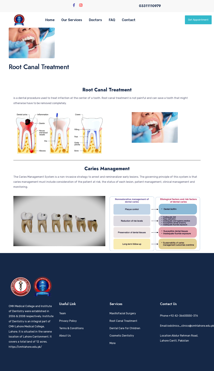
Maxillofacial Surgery (123, 313)
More (113, 343)
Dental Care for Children (125, 328)
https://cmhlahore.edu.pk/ (25, 346)
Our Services (71, 20)
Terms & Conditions (71, 328)
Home (50, 20)
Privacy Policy (68, 320)
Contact (128, 20)
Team (62, 313)
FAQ (112, 20)
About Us (65, 335)
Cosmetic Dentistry (122, 335)
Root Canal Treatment (123, 320)
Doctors (95, 20)
